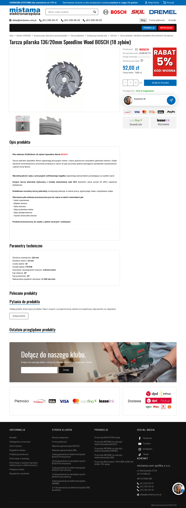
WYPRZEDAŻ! (166, 28)
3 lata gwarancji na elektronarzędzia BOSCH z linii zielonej (68, 468)
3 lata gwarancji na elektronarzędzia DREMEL (68, 482)
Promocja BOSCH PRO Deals (107, 437)
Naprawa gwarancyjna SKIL (64, 450)
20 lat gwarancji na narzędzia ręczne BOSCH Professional (68, 462)
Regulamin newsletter (19, 473)
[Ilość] (130, 83)
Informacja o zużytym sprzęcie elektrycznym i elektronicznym (23, 464)
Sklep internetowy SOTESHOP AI (164, 505)
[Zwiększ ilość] (125, 83)
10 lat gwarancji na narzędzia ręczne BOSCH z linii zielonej (68, 475)
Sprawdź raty (136, 124)
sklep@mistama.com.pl (24, 20)
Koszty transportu (60, 437)
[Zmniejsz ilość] (135, 83)
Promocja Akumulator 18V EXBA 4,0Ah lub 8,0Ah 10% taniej (113, 463)
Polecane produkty (23, 293)
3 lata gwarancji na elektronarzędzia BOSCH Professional (68, 455)
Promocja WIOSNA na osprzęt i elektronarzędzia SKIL (108, 456)
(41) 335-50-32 (72, 20)
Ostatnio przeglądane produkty (32, 329)
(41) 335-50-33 (94, 20)
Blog (143, 20)
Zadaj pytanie (18, 316)
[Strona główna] (24, 11)
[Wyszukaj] (94, 12)
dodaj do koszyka (160, 82)
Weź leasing (163, 124)
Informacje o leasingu (19, 458)
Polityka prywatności (18, 454)
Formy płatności (157, 20)
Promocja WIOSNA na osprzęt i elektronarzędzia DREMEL (108, 449)
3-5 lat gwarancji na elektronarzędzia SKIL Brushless (71, 488)
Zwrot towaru (15, 446)
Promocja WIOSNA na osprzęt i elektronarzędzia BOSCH (108, 443)
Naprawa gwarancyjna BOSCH (65, 446)
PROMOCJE (149, 28)
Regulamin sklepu (17, 450)
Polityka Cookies (16, 469)
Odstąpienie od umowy (20, 442)
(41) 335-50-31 (50, 20)
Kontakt (172, 20)
